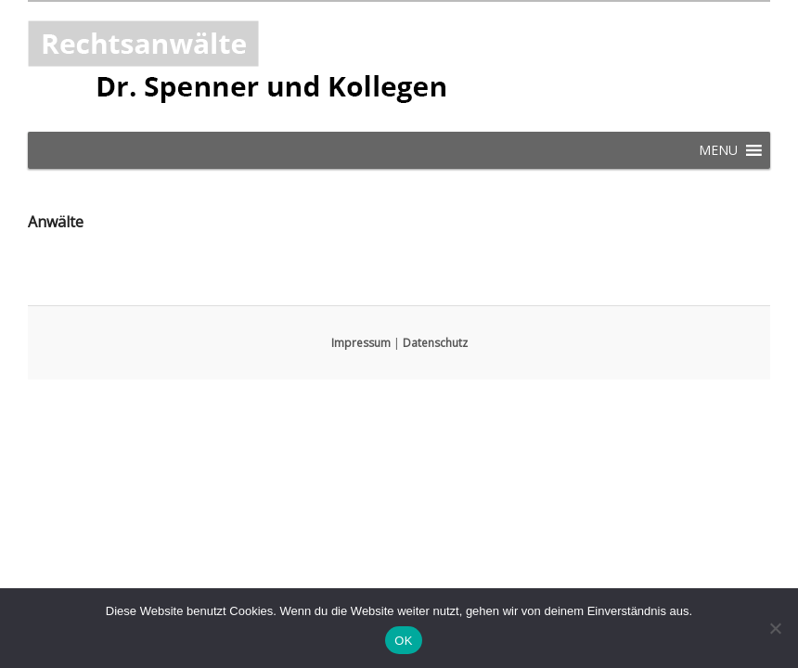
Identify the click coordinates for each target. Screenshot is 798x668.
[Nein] (775, 628)
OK (403, 641)
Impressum (361, 343)
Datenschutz (435, 343)
